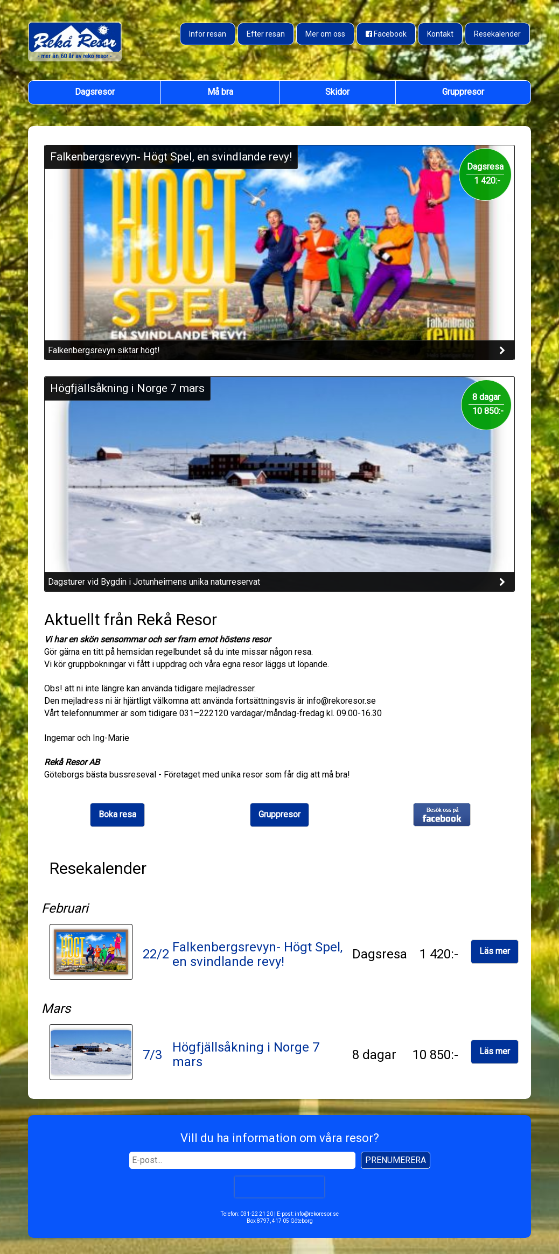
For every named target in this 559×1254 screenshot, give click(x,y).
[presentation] (279, 1186)
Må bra (220, 92)
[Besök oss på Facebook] (386, 34)
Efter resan (266, 34)
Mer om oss (325, 34)
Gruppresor (463, 92)
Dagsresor (95, 92)
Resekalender (497, 34)
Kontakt (440, 34)
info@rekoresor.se (317, 1214)
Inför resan (207, 34)
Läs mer (494, 951)
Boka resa (117, 814)
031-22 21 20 (256, 1214)
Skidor (337, 92)
